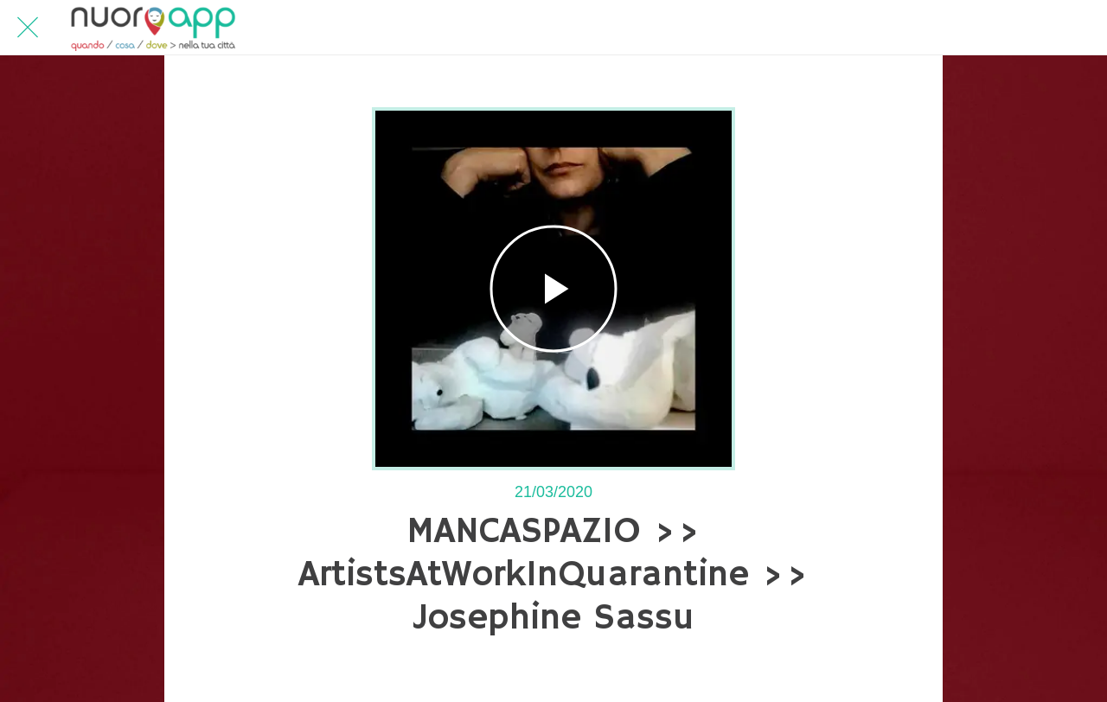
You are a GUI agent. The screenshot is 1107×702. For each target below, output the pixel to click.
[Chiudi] (27, 27)
